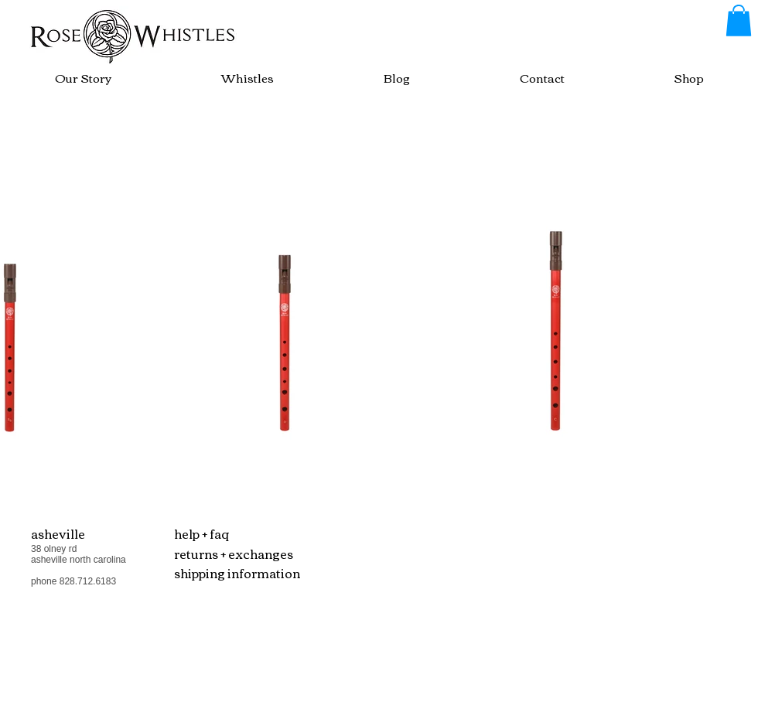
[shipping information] (244, 573)
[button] (739, 20)
